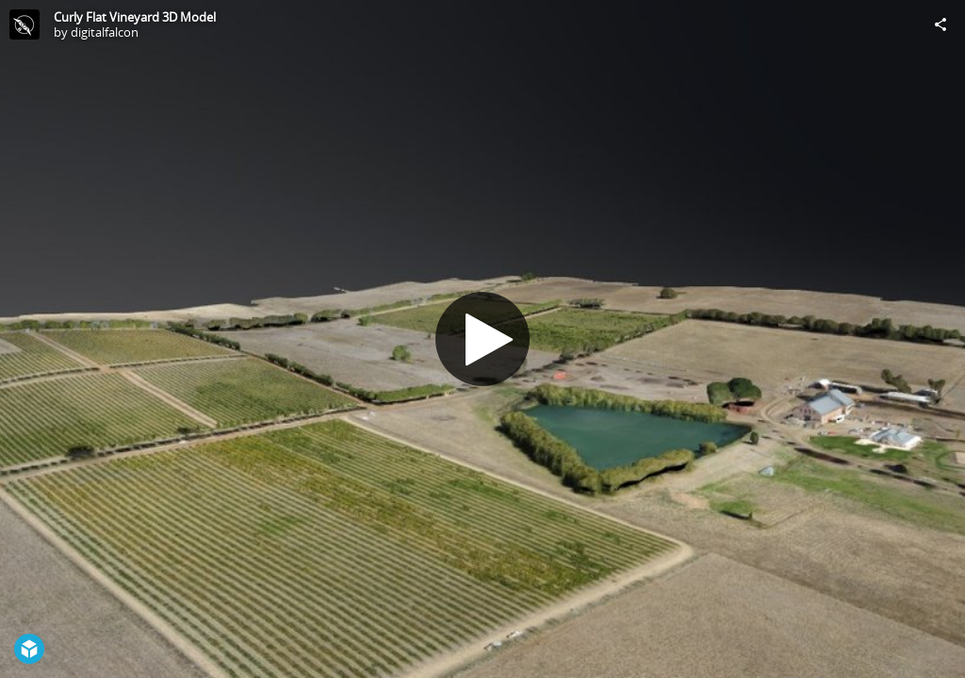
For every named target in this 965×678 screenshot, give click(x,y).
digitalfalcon (105, 32)
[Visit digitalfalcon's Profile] (24, 24)
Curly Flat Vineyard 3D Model (135, 16)
